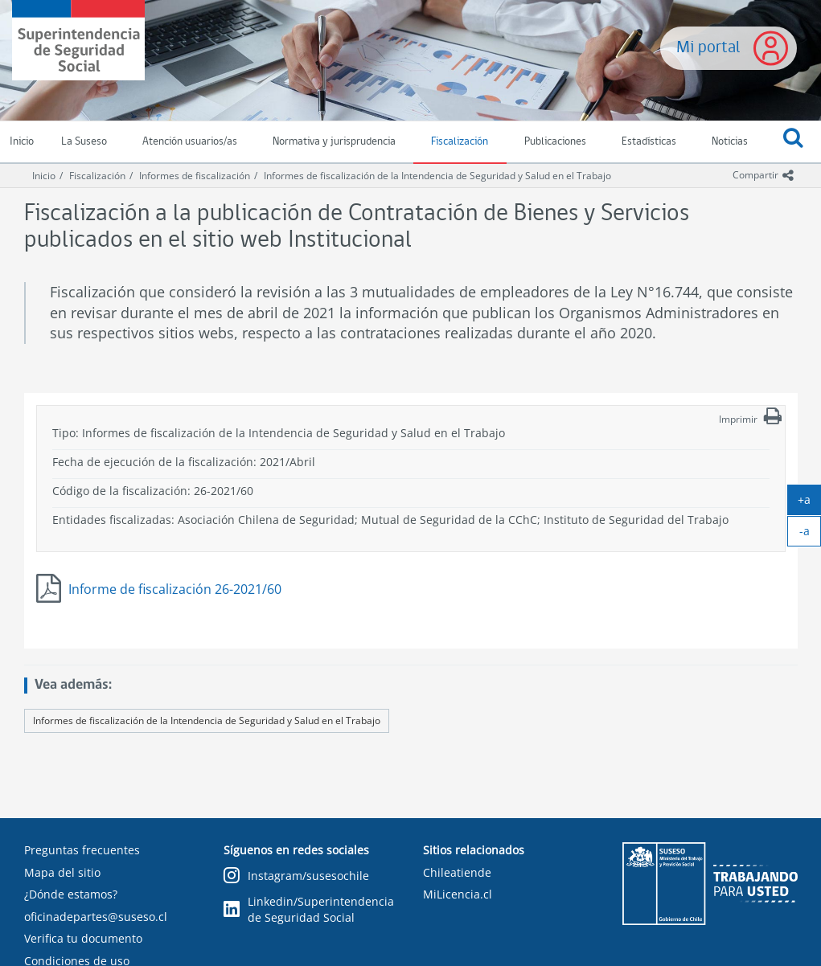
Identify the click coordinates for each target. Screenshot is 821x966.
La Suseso (84, 142)
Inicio (43, 175)
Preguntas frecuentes (82, 850)
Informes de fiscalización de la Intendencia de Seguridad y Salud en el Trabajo (437, 175)
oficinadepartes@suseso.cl (95, 916)
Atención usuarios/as (189, 142)
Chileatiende (457, 872)
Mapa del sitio (62, 872)
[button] (793, 142)
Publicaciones (555, 142)
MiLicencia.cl (457, 894)
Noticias (730, 142)
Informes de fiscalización (194, 175)
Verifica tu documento (83, 938)
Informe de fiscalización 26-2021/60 (174, 589)
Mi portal (708, 47)
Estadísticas (649, 142)
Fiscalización (459, 142)
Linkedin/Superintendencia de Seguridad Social (309, 909)
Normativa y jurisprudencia (334, 142)
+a (809, 503)
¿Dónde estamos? (70, 894)
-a (810, 534)
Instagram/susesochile (296, 876)
